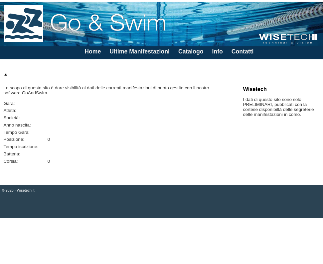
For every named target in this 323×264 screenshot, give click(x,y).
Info (217, 51)
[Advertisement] (161, 241)
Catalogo (191, 51)
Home (92, 51)
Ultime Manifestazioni (139, 51)
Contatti (243, 51)
